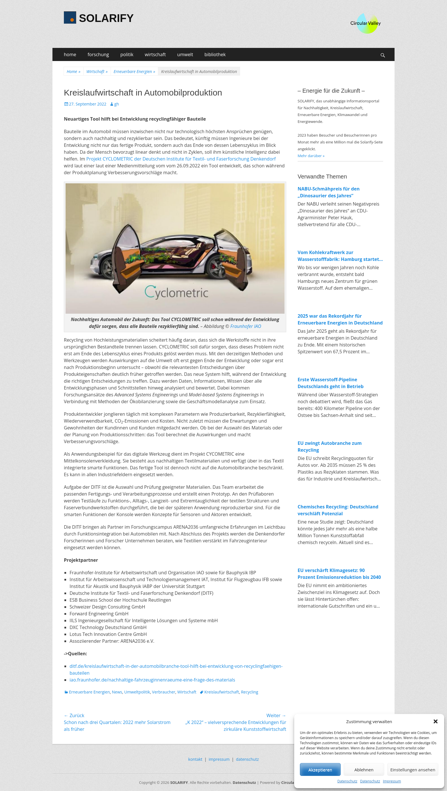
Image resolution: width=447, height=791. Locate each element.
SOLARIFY (106, 18)
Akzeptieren (320, 769)
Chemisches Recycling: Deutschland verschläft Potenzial (338, 510)
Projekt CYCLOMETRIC (109, 159)
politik (126, 54)
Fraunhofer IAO (245, 326)
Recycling (249, 692)
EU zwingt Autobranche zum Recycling (330, 446)
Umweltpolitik (137, 692)
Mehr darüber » (311, 155)
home (70, 54)
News (117, 692)
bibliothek (214, 54)
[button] (435, 721)
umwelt (185, 54)
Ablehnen (363, 769)
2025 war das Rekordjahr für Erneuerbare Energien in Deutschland (340, 319)
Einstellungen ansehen (412, 769)
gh (116, 104)
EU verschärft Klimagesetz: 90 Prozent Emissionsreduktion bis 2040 (339, 573)
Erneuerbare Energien (134, 71)
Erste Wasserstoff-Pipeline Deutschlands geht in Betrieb (330, 383)
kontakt (195, 759)
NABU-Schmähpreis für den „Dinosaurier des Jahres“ (329, 192)
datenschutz (247, 759)
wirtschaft (155, 54)
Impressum (392, 781)
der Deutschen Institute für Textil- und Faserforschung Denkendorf (204, 159)
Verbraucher (163, 692)
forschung (98, 54)
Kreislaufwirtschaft (221, 692)
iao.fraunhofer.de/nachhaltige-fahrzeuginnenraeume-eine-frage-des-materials (152, 680)
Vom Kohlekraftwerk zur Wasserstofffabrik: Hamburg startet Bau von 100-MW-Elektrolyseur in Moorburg (338, 256)
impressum (219, 759)
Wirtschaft (96, 71)
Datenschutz (347, 781)
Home (73, 71)
